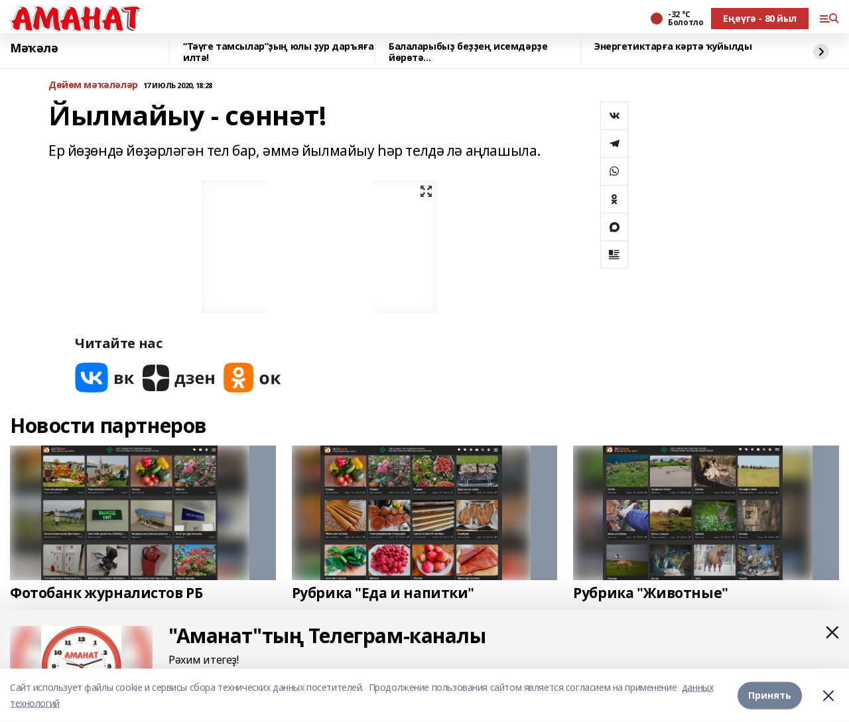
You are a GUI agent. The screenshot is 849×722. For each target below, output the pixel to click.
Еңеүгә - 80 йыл (760, 18)
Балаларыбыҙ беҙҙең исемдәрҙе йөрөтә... (468, 52)
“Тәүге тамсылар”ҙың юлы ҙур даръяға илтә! (278, 52)
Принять (769, 695)
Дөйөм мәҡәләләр (93, 85)
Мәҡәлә (34, 48)
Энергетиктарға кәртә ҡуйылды (672, 46)
